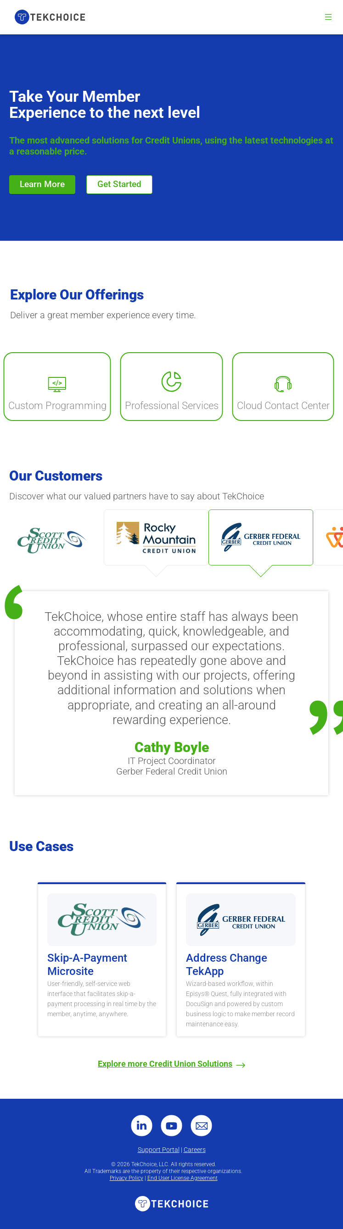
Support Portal (159, 1149)
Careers (195, 1149)
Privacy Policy (126, 1178)
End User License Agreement (182, 1178)
